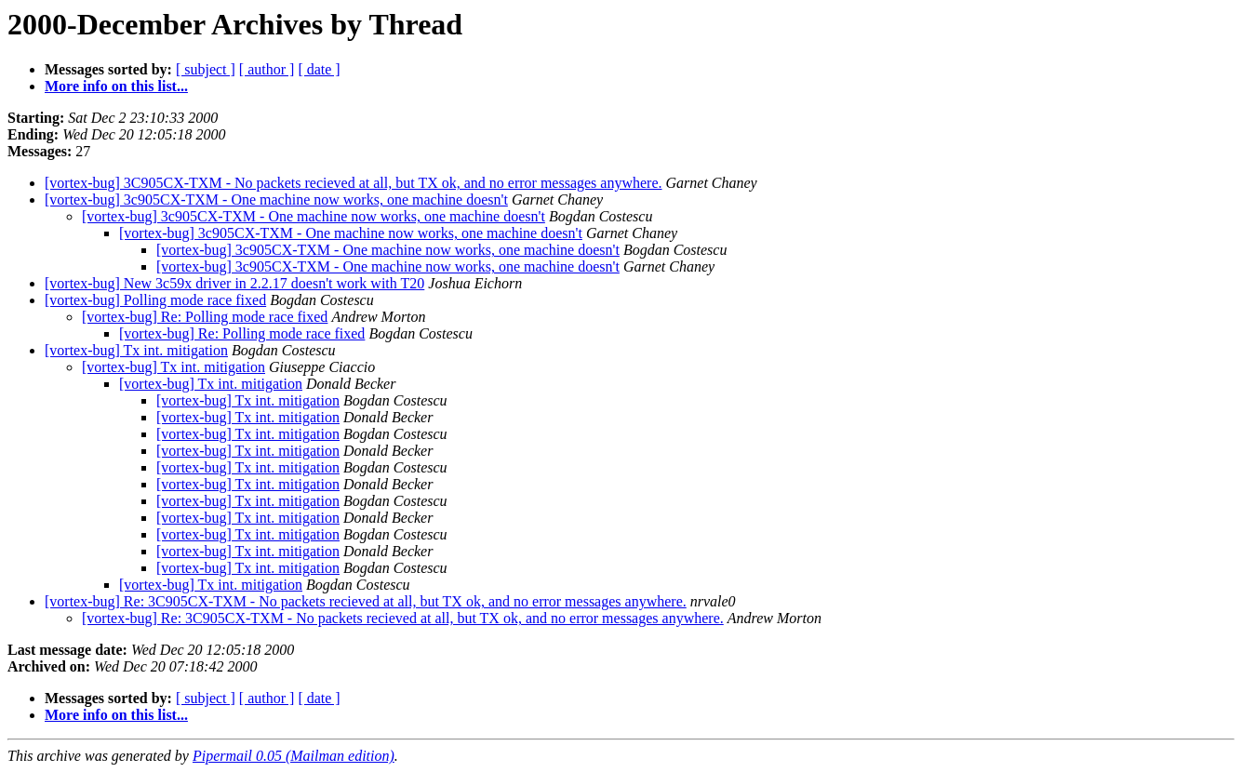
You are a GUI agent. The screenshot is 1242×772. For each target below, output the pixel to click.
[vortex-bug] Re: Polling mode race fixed (204, 317)
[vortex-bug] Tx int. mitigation (136, 350)
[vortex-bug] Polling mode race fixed (155, 300)
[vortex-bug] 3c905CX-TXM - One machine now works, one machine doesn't (276, 199)
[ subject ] (205, 69)
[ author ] (267, 69)
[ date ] (319, 69)
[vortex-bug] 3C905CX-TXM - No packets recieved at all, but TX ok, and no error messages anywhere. (353, 183)
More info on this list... (116, 86)
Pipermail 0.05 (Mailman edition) (293, 756)
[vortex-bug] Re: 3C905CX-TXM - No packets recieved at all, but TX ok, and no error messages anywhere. (366, 601)
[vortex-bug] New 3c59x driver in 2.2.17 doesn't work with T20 (234, 283)
